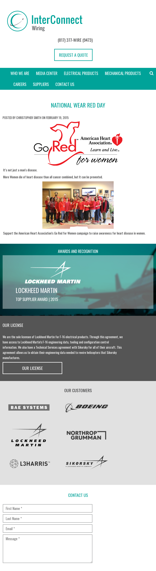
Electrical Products (81, 43)
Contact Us (64, 54)
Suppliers (41, 54)
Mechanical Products (123, 43)
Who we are (19, 43)
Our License (136, 290)
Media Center (46, 43)
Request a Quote (134, 25)
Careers (19, 54)
